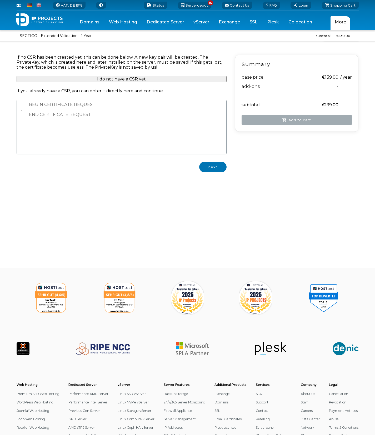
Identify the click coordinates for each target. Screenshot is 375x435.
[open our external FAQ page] (271, 5)
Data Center (310, 419)
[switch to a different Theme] (101, 5)
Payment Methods (343, 411)
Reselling (263, 419)
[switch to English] (39, 5)
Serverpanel (265, 427)
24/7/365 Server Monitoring (184, 402)
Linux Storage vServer (134, 411)
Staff (304, 402)
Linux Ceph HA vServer (135, 427)
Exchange (222, 394)
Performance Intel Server (87, 402)
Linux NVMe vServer (133, 402)
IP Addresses (173, 427)
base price (252, 77)
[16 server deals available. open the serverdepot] (194, 5)
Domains (221, 402)
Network (307, 427)
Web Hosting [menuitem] (123, 21)
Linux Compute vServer (136, 419)
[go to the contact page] (237, 5)
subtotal (251, 104)
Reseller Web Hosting (33, 427)
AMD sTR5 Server (81, 427)
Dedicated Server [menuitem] (165, 21)
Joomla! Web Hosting (33, 411)
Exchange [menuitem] (229, 21)
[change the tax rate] (69, 5)
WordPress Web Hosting (35, 402)
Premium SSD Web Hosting (38, 394)
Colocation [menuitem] (300, 21)
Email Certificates (228, 419)
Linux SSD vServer (132, 394)
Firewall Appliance (178, 411)
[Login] (301, 5)
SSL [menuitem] (253, 21)
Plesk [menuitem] (273, 21)
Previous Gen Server (84, 411)
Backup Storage (176, 394)
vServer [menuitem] (201, 21)
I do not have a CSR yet (121, 79)
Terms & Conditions (343, 427)
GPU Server (77, 419)
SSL (217, 411)
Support (262, 402)
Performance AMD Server (88, 394)
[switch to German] (29, 5)
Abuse (334, 419)
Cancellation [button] (338, 394)
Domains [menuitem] (89, 21)
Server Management (180, 419)
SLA (259, 394)
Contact (262, 411)
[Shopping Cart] (340, 5)
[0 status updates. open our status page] (155, 5)
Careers (307, 411)
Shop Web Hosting (31, 419)
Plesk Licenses (225, 427)
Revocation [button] (337, 402)
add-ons (251, 86)
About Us (308, 394)
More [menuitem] (340, 21)
